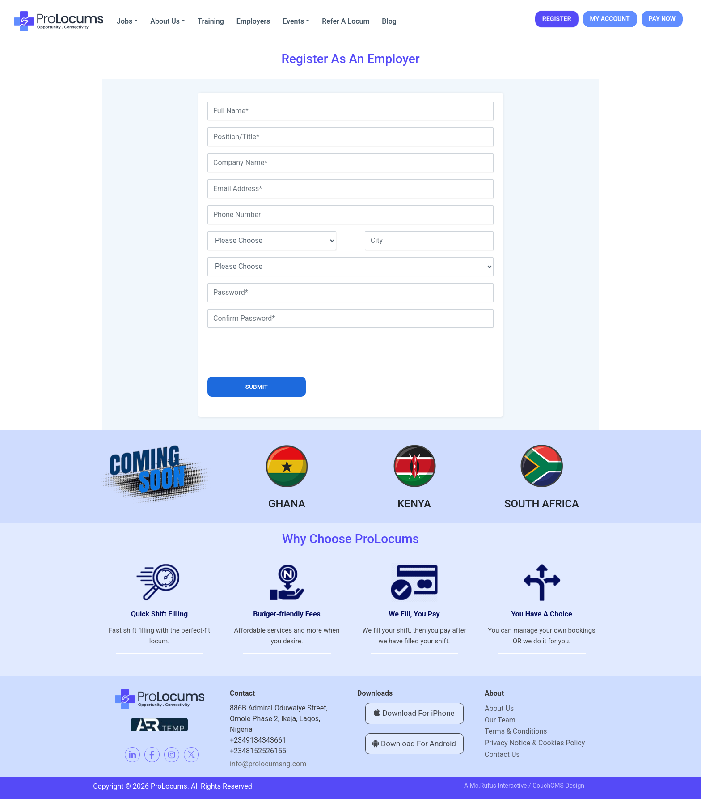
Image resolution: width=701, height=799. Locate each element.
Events (293, 21)
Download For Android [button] (414, 743)
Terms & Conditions (516, 731)
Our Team (500, 720)
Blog (389, 21)
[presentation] (275, 352)
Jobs (124, 21)
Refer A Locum (345, 21)
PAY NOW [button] (662, 18)
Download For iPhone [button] (414, 713)
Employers (253, 21)
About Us (165, 21)
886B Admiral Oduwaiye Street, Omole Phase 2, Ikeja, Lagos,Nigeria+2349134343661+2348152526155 (279, 729)
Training (211, 21)
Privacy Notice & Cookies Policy (535, 743)
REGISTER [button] (556, 18)
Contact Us (502, 754)
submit (256, 386)
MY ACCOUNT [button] (610, 18)
